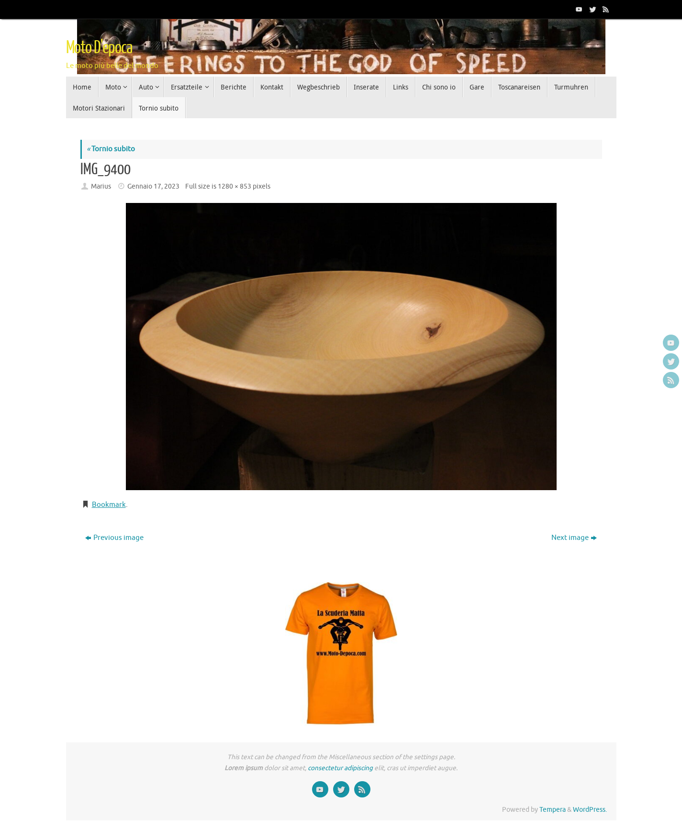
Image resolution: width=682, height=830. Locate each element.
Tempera (552, 810)
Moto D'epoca (99, 47)
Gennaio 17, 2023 (153, 186)
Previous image (114, 537)
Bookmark (109, 504)
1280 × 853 (234, 186)
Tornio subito (111, 149)
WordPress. (590, 810)
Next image (574, 537)
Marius (101, 186)
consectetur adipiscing (340, 768)
